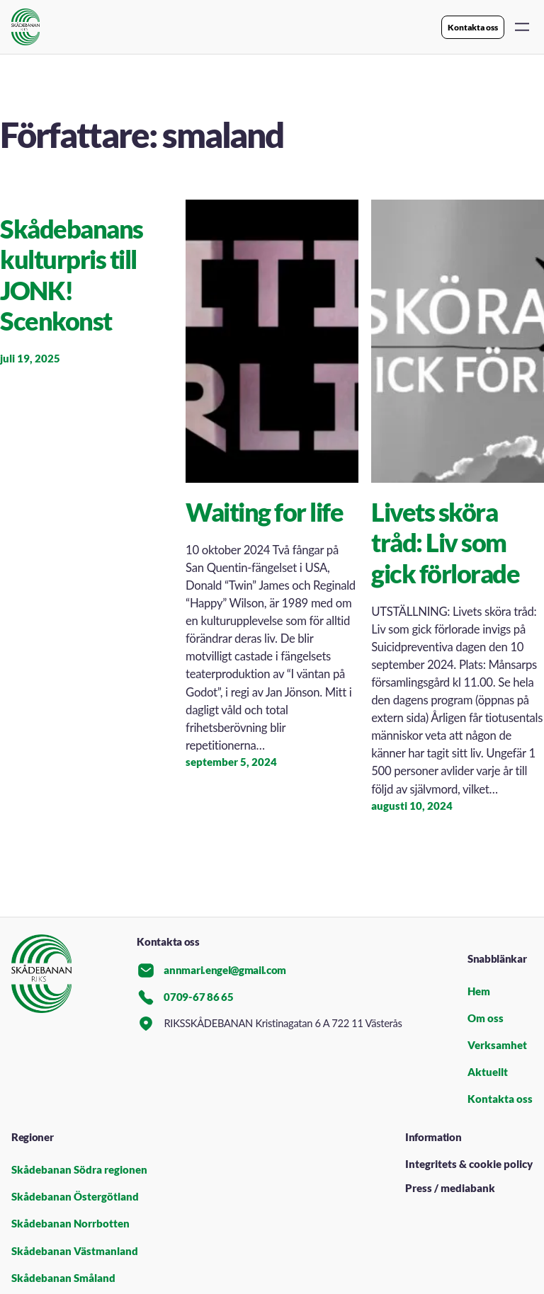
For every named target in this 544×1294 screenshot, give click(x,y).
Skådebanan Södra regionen (79, 1170)
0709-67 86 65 (185, 997)
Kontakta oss (473, 27)
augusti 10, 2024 (412, 806)
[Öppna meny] (522, 27)
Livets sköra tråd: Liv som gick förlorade (445, 543)
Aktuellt (488, 1072)
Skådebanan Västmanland (74, 1251)
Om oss (486, 1018)
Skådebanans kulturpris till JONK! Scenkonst (71, 275)
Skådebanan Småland (63, 1278)
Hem (479, 991)
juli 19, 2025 (30, 359)
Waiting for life (264, 512)
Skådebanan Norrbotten (70, 1224)
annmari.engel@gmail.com (211, 970)
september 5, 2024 (231, 762)
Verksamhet (497, 1045)
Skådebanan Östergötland (75, 1197)
